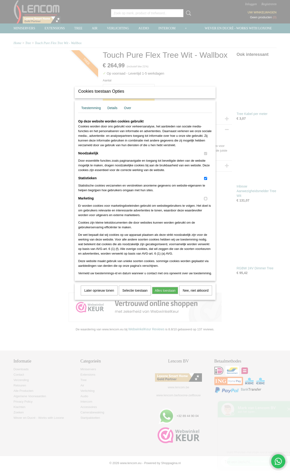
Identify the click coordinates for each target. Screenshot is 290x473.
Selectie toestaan (134, 296)
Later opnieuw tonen (99, 296)
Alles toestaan (165, 296)
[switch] (205, 159)
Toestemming (91, 114)
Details (112, 114)
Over (127, 114)
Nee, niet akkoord (196, 296)
